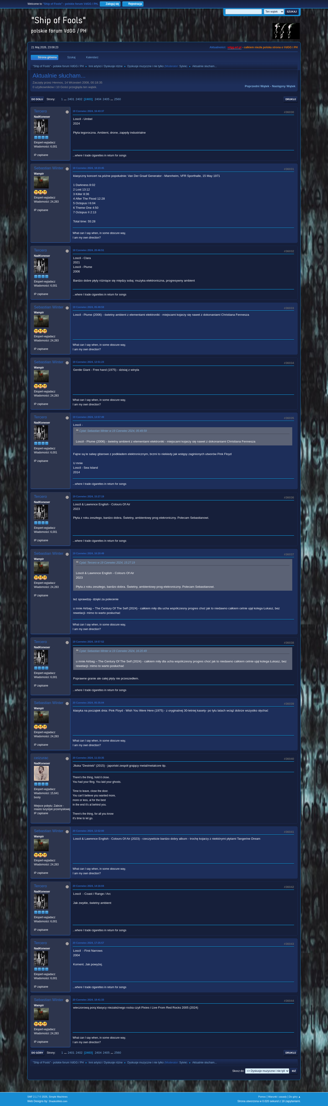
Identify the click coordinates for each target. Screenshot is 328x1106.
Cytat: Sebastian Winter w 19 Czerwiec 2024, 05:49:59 (113, 431)
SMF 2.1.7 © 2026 (37, 1096)
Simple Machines (58, 1096)
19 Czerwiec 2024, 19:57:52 (88, 641)
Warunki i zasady (277, 1096)
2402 (79, 99)
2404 (98, 99)
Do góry (37, 1052)
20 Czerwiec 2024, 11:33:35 (88, 757)
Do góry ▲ (295, 1096)
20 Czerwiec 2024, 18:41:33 (88, 999)
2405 (106, 99)
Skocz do (237, 1071)
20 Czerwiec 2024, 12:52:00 (88, 830)
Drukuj (290, 99)
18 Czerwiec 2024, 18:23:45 (88, 168)
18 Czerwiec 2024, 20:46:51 (88, 250)
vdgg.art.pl (234, 47)
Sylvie (183, 66)
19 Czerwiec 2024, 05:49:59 (88, 307)
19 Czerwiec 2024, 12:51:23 (88, 362)
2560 (117, 99)
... (65, 99)
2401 (70, 99)
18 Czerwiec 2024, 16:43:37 (88, 111)
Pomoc (262, 1096)
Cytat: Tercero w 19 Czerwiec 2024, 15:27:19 (107, 562)
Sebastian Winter (48, 168)
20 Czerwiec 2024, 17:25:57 (88, 942)
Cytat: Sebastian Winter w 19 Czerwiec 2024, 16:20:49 (113, 651)
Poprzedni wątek (257, 86)
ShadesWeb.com (58, 1101)
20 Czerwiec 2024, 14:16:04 (88, 886)
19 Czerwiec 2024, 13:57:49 (88, 417)
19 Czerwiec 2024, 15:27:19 (88, 496)
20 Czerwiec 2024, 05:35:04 (88, 702)
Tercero (40, 111)
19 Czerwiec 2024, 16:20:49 (88, 553)
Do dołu (37, 99)
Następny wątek (283, 86)
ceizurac (41, 758)
